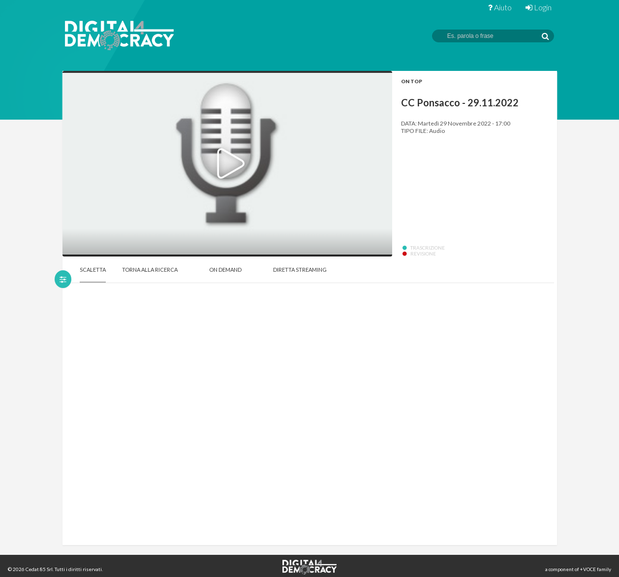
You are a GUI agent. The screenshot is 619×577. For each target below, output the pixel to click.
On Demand (225, 269)
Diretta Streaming (300, 269)
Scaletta (93, 269)
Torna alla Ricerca (150, 269)
